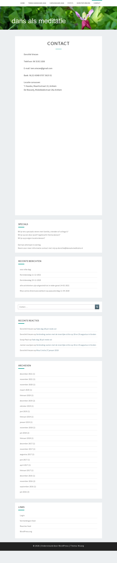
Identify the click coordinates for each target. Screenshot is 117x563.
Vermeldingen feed (27, 521)
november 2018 (26, 427)
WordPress (64, 546)
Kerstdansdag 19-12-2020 (30, 280)
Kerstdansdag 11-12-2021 (30, 275)
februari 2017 (25, 470)
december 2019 (26, 400)
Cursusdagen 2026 (57, 3)
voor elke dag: (25, 269)
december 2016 (26, 475)
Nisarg (81, 546)
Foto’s (70, 3)
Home (22, 3)
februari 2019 (25, 416)
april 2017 (24, 465)
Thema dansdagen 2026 (37, 3)
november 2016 (26, 481)
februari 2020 (25, 395)
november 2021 (26, 379)
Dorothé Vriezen (83, 3)
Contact (97, 3)
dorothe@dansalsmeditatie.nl (70, 248)
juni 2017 (23, 459)
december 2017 (26, 443)
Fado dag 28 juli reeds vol (46, 329)
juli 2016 (23, 492)
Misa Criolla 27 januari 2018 (47, 350)
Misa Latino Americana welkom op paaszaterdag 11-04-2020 (44, 291)
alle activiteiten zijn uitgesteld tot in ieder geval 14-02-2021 (44, 285)
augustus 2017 (26, 454)
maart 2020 (24, 390)
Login (22, 515)
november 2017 (26, 449)
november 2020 (26, 384)
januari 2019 (25, 422)
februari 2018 (25, 438)
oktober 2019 (25, 406)
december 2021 (26, 374)
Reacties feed (25, 526)
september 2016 (26, 486)
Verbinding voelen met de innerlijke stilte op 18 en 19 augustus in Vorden (66, 334)
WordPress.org (26, 531)
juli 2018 (23, 433)
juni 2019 (23, 411)
